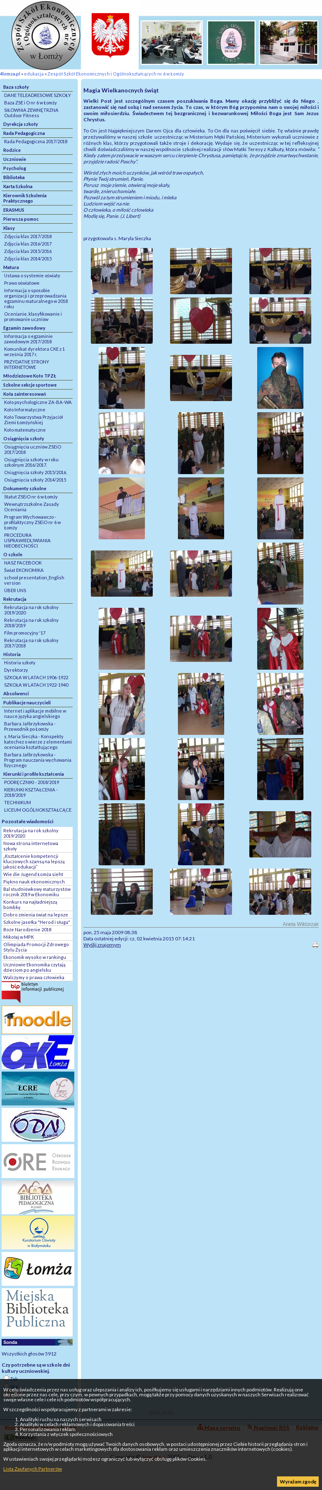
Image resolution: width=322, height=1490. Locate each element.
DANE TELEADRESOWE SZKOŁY (37, 95)
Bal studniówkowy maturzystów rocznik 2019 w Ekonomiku (37, 891)
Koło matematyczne (25, 429)
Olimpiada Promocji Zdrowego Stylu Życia (36, 947)
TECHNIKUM (17, 802)
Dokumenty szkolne (24, 488)
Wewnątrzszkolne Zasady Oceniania (31, 506)
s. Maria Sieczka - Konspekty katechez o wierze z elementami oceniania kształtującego (38, 742)
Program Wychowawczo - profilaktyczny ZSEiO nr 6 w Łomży (32, 522)
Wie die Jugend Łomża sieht (33, 874)
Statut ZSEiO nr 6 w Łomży (31, 496)
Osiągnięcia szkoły (23, 438)
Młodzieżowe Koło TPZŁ (29, 375)
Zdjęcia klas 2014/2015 (28, 258)
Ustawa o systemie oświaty (32, 275)
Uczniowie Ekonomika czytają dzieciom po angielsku (34, 967)
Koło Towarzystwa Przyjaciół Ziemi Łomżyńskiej (33, 419)
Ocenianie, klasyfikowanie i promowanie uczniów (33, 316)
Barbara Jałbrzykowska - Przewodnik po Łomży (30, 726)
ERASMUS (13, 210)
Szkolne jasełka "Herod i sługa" (36, 922)
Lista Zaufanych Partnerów (32, 1469)
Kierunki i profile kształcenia (33, 774)
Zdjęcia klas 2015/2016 (28, 251)
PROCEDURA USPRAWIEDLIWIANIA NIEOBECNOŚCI (27, 540)
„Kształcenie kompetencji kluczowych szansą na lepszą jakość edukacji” (33, 861)
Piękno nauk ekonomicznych (34, 881)
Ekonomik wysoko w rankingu (34, 957)
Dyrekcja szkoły (20, 124)
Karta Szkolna (18, 186)
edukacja (34, 73)
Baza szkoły (16, 87)
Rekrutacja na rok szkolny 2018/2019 (31, 622)
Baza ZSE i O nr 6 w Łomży (30, 102)
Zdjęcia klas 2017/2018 (28, 236)
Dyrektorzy (16, 670)
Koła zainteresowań (24, 394)
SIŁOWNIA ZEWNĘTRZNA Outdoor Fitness (31, 112)
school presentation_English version (34, 580)
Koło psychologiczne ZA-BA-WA (38, 402)
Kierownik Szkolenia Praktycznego (25, 198)
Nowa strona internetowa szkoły (30, 846)
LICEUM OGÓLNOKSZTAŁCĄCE (37, 809)
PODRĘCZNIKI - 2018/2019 (31, 782)
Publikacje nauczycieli (27, 702)
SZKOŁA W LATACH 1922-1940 (36, 684)
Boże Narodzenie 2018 (27, 929)
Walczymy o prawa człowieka (33, 977)
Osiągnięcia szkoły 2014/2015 (35, 479)
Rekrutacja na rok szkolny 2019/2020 (31, 610)
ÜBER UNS (15, 590)
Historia (12, 654)
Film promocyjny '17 (24, 632)
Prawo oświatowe (22, 283)
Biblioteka (14, 177)
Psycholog (14, 168)
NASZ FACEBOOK (23, 562)
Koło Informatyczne (24, 409)
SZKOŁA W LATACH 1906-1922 (36, 677)
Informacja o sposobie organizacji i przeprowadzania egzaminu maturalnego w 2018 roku (36, 298)
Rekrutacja (14, 599)
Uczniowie (14, 159)
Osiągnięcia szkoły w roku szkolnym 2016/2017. (31, 462)
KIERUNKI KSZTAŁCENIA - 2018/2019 (31, 792)
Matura (11, 267)
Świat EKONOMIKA (24, 570)
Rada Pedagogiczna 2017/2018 (35, 141)
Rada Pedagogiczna (24, 133)
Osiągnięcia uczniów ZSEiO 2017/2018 (32, 449)
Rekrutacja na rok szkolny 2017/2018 (31, 643)
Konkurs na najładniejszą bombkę (30, 904)
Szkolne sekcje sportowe (30, 384)
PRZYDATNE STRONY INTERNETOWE (26, 364)
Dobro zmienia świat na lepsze (35, 914)
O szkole (12, 554)
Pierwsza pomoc (21, 219)
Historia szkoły (20, 662)
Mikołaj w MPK (18, 937)
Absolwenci (16, 693)
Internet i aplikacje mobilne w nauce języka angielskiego (35, 713)
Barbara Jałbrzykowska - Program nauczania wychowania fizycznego (37, 760)
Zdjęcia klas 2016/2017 (28, 243)
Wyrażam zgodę (298, 1481)
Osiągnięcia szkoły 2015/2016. (35, 472)
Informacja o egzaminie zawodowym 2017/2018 (28, 338)
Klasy (9, 228)
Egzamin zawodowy (24, 328)
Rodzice (12, 150)
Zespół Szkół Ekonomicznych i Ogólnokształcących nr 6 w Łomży (115, 73)
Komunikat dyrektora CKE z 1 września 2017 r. (34, 351)
